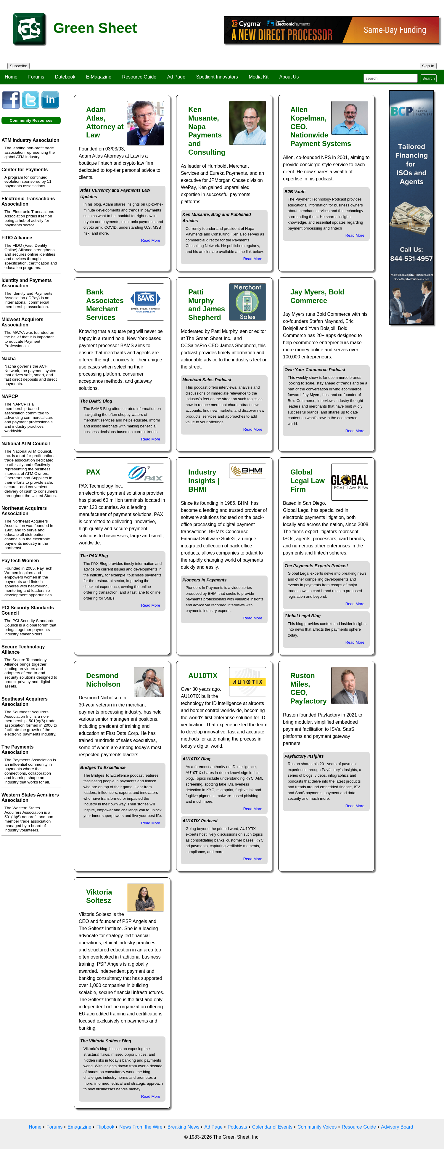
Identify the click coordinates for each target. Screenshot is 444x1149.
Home (11, 76)
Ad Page (176, 76)
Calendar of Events (272, 1126)
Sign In (428, 66)
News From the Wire (141, 1126)
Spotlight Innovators (217, 76)
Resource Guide (139, 76)
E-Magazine (98, 76)
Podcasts (237, 1126)
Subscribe (18, 66)
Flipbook (105, 1126)
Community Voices (317, 1126)
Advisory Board (397, 1126)
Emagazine (79, 1126)
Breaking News (184, 1126)
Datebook (65, 76)
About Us (289, 76)
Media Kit (258, 76)
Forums (36, 76)
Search (428, 78)
